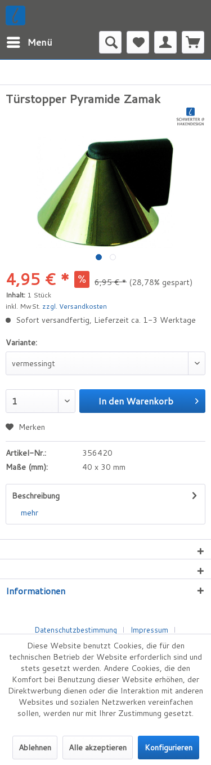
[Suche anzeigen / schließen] (110, 42)
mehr (29, 512)
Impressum (149, 630)
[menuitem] (29, 42)
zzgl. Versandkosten (74, 306)
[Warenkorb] (193, 42)
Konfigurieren (168, 747)
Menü (29, 40)
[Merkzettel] (138, 42)
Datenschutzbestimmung (75, 630)
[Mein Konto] (165, 42)
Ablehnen (35, 747)
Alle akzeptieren (98, 747)
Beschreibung (36, 495)
